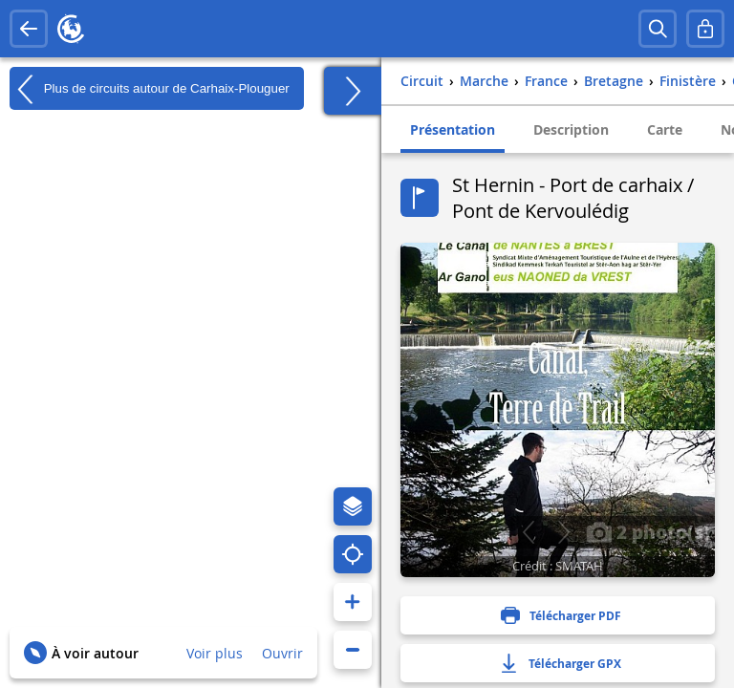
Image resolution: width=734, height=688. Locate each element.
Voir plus (214, 653)
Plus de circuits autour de (150, 89)
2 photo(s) (648, 531)
